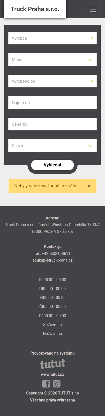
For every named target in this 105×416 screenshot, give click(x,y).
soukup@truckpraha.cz (52, 260)
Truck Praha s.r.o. (35, 9)
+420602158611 (56, 253)
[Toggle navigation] (93, 9)
